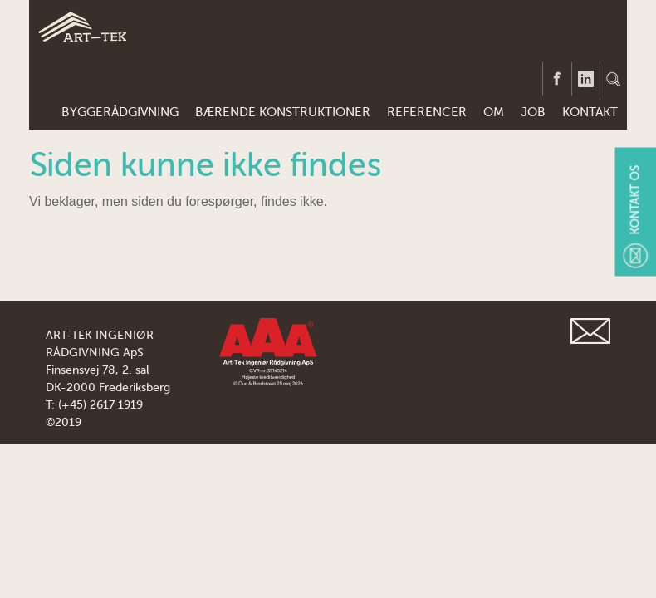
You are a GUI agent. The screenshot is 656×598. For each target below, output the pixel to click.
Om (493, 112)
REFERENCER (427, 112)
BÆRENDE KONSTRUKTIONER (282, 112)
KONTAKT (590, 112)
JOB (533, 112)
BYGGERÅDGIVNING (120, 112)
